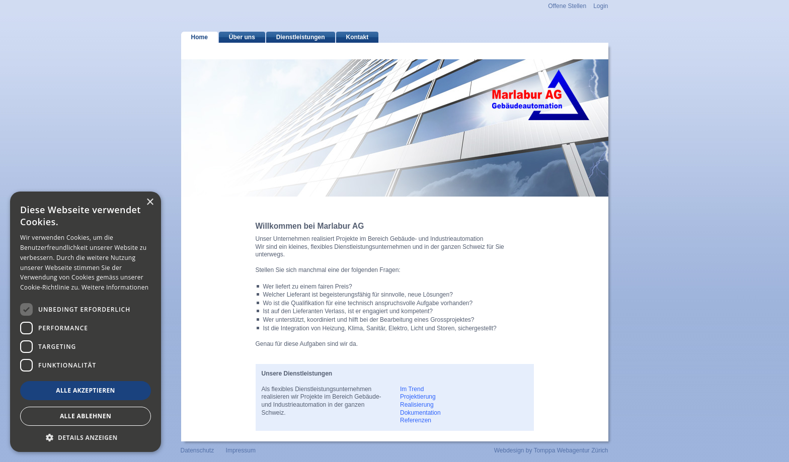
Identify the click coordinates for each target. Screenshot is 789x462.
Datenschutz (197, 450)
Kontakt (357, 37)
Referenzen (415, 420)
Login (600, 6)
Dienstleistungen (300, 37)
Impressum (241, 450)
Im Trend (412, 389)
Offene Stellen (567, 6)
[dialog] (85, 322)
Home (199, 37)
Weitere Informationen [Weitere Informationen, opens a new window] (115, 287)
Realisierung (417, 404)
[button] (85, 437)
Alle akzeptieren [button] (85, 390)
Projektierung (418, 396)
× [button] (149, 202)
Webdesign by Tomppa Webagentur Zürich (551, 450)
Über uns (242, 37)
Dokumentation (420, 412)
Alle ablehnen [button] (85, 416)
